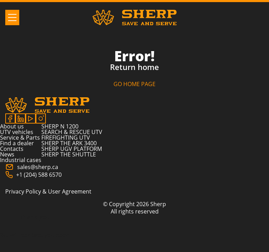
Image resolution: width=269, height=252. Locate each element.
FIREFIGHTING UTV (65, 137)
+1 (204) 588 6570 (33, 174)
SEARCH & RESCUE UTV (71, 132)
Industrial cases (20, 160)
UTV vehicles (16, 132)
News (7, 154)
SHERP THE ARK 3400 (69, 143)
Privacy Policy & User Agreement (48, 191)
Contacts (11, 149)
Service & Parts (20, 137)
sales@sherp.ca (31, 167)
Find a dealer (17, 143)
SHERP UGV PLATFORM (71, 149)
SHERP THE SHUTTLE (68, 154)
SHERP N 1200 (59, 126)
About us (12, 126)
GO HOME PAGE (134, 84)
